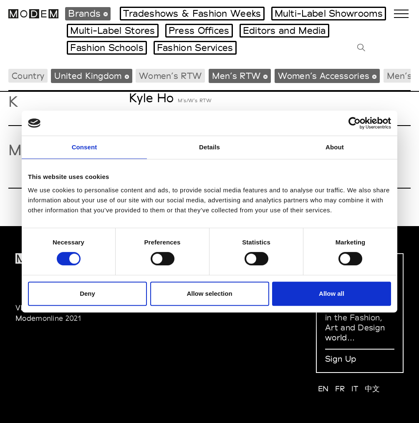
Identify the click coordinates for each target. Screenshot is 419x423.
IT (354, 388)
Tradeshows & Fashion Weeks (192, 13)
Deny (87, 293)
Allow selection (209, 293)
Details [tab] (209, 147)
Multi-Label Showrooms (329, 13)
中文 (372, 388)
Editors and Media (284, 30)
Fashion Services (195, 47)
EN (323, 388)
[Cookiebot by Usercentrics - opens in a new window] (354, 123)
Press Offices (199, 30)
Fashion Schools (107, 47)
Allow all (331, 293)
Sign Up (340, 359)
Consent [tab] (84, 147)
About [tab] (335, 147)
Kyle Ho (151, 98)
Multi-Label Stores (112, 30)
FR (340, 388)
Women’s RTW (170, 75)
